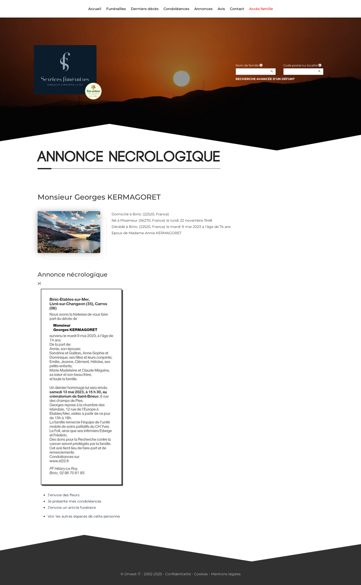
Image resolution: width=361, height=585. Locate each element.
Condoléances (176, 9)
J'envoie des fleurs (63, 495)
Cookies (201, 574)
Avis (221, 9)
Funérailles (116, 9)
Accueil (94, 9)
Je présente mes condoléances (74, 501)
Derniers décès (144, 9)
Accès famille (261, 9)
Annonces (203, 9)
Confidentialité (178, 574)
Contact (237, 9)
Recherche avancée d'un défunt (265, 79)
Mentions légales (226, 574)
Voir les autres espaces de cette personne (84, 516)
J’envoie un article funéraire (72, 507)
